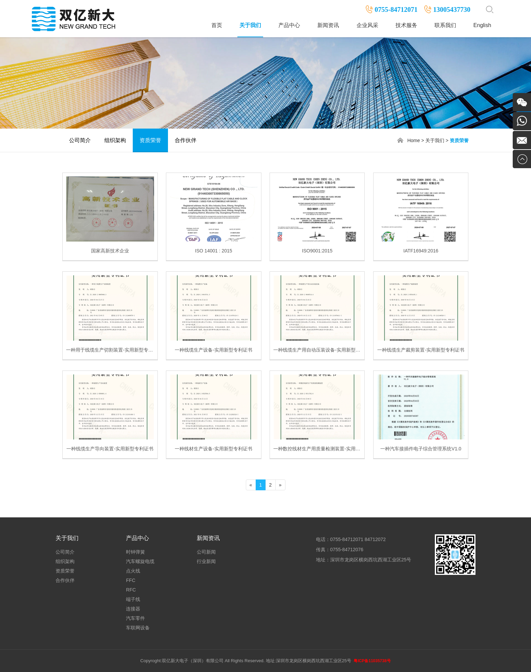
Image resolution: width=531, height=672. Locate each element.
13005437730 (451, 9)
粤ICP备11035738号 (372, 660)
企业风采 (367, 25)
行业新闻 (206, 561)
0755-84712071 (396, 9)
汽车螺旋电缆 (140, 561)
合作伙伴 (185, 140)
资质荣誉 (150, 140)
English (482, 25)
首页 (216, 25)
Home (413, 140)
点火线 (133, 571)
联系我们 (445, 25)
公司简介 (80, 140)
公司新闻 (206, 552)
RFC (131, 589)
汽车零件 (135, 618)
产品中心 (289, 25)
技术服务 (406, 25)
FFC (130, 580)
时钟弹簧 (135, 552)
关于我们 (250, 25)
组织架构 (115, 140)
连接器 (133, 608)
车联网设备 (138, 627)
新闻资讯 (328, 25)
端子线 (133, 599)
